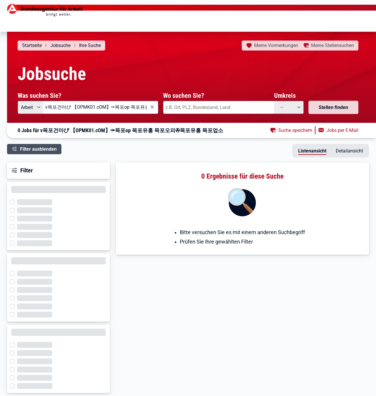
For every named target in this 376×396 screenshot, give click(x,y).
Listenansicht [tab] (312, 151)
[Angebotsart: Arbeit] (30, 107)
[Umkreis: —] (289, 107)
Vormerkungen (276, 45)
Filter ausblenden (38, 149)
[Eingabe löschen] (151, 107)
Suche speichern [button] (295, 130)
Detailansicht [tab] (349, 151)
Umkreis (285, 95)
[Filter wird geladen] (14, 201)
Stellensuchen (332, 45)
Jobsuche (60, 45)
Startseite (32, 45)
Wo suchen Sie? (183, 95)
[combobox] (100, 107)
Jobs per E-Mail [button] (342, 130)
